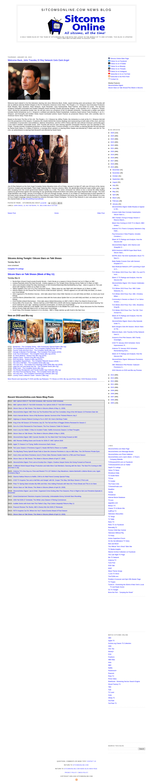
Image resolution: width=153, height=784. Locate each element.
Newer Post (12, 213)
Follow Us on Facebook (119, 61)
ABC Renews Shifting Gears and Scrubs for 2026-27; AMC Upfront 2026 (38, 441)
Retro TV (111, 522)
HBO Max (111, 660)
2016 (113, 164)
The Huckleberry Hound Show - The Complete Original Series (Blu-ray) (37, 348)
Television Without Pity (116, 533)
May (114, 191)
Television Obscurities (115, 514)
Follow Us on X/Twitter (118, 64)
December (116, 170)
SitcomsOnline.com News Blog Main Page (80, 768)
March (114, 198)
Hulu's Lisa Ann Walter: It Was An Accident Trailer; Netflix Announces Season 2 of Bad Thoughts (46, 430)
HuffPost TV (112, 511)
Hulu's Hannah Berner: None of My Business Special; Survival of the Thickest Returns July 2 (45, 415)
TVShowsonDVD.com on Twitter (119, 465)
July (114, 185)
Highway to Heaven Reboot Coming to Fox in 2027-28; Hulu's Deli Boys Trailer (40, 419)
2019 (113, 154)
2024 (113, 139)
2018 (113, 158)
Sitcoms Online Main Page (118, 58)
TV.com (110, 500)
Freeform (111, 657)
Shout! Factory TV (114, 684)
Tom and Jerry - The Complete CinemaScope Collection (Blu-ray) (35, 373)
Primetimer (112, 495)
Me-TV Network (113, 557)
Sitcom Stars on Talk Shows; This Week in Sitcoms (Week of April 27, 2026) (39, 458)
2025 (113, 136)
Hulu (109, 662)
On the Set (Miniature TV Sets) (118, 541)
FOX (109, 654)
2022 (113, 145)
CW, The (111, 649)
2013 (113, 378)
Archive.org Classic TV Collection (119, 643)
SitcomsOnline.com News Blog (76, 10)
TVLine (110, 478)
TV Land (111, 692)
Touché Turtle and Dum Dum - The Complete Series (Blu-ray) (34, 350)
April (114, 195)
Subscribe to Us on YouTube (120, 74)
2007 (113, 397)
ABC (109, 638)
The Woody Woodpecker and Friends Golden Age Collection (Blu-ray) (37, 370)
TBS (109, 687)
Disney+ (111, 651)
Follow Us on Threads (118, 69)
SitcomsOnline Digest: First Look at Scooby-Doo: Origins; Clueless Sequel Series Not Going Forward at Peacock (52, 462)
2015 (113, 167)
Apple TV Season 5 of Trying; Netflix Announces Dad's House (34, 444)
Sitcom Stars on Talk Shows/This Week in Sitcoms (125, 88)
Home (57, 213)
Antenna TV (112, 560)
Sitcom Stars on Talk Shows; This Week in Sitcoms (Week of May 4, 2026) (38, 433)
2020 (113, 151)
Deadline (111, 489)
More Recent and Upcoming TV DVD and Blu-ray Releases (28, 379)
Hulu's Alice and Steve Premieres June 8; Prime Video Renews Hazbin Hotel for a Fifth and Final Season (49, 455)
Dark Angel (18, 205)
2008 (113, 393)
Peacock (111, 673)
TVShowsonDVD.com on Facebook (120, 462)
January (115, 204)
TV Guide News (113, 475)
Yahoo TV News (113, 470)
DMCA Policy (83, 772)
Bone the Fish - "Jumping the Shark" (120, 592)
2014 (113, 375)
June (114, 188)
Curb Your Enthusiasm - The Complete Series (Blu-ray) (32, 354)
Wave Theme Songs (115, 571)
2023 (113, 142)
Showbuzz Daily (113, 473)
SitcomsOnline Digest (115, 85)
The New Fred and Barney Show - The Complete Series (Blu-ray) (35, 372)
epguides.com (113, 503)
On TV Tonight (113, 590)
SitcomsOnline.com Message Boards (121, 451)
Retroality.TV (112, 527)
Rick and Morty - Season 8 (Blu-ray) (25, 359)
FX (38, 205)
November (116, 173)
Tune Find (111, 563)
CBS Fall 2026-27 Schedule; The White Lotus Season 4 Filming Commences (39, 500)
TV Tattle (111, 519)
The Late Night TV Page (116, 555)
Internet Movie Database (116, 497)
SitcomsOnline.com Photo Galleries (120, 454)
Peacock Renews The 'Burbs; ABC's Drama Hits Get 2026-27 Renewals (38, 507)
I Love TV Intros (113, 574)
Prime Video (112, 679)
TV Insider (111, 481)
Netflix (110, 668)
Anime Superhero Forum (116, 538)
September (116, 179)
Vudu (110, 695)
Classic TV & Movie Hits (116, 508)
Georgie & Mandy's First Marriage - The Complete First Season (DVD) (37, 352)
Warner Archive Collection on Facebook (121, 552)
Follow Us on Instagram (119, 71)
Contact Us (113, 79)
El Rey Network (30, 205)
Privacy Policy (71, 772)
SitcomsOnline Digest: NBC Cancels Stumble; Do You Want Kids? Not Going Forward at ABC (45, 437)
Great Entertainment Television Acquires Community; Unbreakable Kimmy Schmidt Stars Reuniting (47, 496)
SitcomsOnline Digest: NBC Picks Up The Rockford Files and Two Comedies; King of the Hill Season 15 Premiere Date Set (55, 412)
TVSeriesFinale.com (115, 486)
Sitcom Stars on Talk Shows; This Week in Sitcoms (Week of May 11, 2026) (39, 408)
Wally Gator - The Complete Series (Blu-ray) (28, 368)
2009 (113, 390)
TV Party (111, 535)
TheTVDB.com (113, 576)
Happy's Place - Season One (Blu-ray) (26, 357)
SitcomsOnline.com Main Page (118, 449)
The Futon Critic (113, 484)
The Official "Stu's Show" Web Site (120, 546)
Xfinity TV (111, 698)
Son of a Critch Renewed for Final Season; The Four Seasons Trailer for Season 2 (41, 426)
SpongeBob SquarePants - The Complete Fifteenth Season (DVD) (36, 361)
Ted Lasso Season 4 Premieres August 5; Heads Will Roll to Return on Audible (40, 448)
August (115, 182)
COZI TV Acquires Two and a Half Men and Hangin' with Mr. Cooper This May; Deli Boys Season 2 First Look (50, 480)
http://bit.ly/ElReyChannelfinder (33, 199)
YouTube (111, 700)
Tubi (109, 690)
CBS (109, 646)
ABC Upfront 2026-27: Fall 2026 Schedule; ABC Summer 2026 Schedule (38, 401)
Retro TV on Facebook (116, 525)
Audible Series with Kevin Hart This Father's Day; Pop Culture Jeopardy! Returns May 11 (43, 503)
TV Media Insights (114, 549)
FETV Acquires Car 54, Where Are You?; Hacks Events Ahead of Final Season (40, 511)
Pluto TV (111, 676)
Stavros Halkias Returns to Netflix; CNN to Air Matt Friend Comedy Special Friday (41, 476)
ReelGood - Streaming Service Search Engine (124, 681)
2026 (113, 133)
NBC (109, 665)
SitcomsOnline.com (80, 765)
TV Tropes (111, 582)
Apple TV (111, 640)
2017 (113, 161)
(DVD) (53, 354)
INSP (110, 568)
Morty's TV (111, 506)
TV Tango (111, 516)
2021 (113, 148)
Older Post (101, 213)
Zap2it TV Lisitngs (114, 467)
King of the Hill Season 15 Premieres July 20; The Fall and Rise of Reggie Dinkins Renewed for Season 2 (49, 423)
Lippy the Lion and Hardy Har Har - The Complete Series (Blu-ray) (36, 366)
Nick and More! (113, 544)
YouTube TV (112, 703)
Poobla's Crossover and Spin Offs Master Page (124, 579)
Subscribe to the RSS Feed (120, 76)
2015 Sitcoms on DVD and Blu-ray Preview (127, 370)
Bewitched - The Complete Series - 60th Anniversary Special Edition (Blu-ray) (39, 347)
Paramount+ (112, 670)
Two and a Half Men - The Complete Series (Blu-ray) (31, 363)
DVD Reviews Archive (89, 379)
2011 (113, 384)
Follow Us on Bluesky (118, 66)
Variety (110, 492)
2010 (113, 387)
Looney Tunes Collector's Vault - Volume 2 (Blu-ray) (31, 375)
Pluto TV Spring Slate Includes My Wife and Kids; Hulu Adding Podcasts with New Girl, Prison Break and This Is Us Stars (55, 484)
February (115, 201)
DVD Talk (111, 565)
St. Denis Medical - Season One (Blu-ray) (27, 355)
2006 (113, 400)
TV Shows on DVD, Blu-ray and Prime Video (65, 379)
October (115, 176)
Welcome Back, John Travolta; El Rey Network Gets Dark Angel (38, 60)
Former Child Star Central (117, 530)
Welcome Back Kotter (48, 205)
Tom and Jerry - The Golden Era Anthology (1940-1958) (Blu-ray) (35, 364)
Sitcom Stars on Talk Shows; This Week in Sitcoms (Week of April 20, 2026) (39, 487)
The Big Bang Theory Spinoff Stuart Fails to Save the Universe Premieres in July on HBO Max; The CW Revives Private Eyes (56, 451)
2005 (113, 403)
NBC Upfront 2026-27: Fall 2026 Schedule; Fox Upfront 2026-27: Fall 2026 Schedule (42, 405)
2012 (113, 381)
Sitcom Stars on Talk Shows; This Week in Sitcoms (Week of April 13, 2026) (39, 514)
